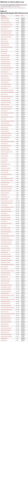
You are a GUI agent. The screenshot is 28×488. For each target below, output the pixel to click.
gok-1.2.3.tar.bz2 (4, 176)
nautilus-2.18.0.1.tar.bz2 (5, 59)
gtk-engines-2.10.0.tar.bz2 (5, 262)
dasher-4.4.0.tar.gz (4, 28)
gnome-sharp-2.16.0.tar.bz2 (6, 289)
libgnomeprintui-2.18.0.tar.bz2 (6, 256)
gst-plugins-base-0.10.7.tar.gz (6, 135)
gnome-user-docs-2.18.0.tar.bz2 (6, 47)
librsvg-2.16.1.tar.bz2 (4, 311)
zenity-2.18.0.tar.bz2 (4, 155)
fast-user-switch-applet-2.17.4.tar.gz (7, 207)
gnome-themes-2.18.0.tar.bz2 (6, 102)
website (1, 8)
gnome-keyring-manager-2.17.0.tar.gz (7, 270)
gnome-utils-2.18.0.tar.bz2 (5, 65)
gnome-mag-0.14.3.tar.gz (5, 196)
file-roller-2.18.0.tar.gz (5, 147)
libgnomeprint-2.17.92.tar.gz (6, 190)
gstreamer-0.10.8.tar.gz (5, 104)
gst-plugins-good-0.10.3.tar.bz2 (6, 188)
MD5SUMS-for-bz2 (4, 338)
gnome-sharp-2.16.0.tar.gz (5, 258)
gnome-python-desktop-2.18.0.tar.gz (7, 264)
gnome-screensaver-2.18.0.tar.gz (7, 106)
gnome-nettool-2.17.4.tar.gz (6, 254)
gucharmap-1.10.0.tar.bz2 (5, 100)
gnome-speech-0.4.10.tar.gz (6, 291)
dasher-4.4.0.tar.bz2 (4, 41)
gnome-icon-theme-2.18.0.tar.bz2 (7, 96)
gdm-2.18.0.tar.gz (4, 53)
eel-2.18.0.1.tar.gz (4, 221)
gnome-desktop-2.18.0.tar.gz (6, 145)
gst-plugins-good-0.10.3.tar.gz (6, 133)
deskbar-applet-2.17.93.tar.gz (6, 211)
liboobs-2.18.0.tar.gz (4, 297)
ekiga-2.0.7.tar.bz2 (4, 49)
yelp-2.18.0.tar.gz (4, 166)
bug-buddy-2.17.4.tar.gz (5, 237)
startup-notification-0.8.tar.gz (6, 317)
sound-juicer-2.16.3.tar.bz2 (5, 168)
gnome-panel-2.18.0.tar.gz (5, 61)
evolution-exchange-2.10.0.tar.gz (6, 151)
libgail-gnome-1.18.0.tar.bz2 (6, 330)
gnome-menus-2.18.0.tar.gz (6, 274)
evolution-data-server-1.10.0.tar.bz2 (7, 34)
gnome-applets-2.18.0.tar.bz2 (6, 32)
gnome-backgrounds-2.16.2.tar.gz (7, 178)
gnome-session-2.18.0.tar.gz (6, 209)
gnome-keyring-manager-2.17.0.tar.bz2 (8, 299)
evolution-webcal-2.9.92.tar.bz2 (6, 336)
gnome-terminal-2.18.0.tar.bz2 (6, 125)
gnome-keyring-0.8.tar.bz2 (5, 303)
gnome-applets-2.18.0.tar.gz (6, 22)
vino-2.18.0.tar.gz (4, 225)
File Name (3, 15)
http (21, 4)
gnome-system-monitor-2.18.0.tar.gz (7, 112)
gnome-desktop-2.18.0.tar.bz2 (6, 174)
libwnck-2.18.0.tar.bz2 (5, 293)
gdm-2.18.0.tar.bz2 (4, 71)
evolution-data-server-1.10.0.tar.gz (7, 24)
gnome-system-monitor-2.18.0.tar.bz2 (7, 141)
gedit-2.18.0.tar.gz (4, 51)
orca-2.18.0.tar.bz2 (4, 205)
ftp (24, 4)
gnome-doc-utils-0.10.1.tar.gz (6, 231)
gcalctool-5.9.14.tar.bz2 (5, 182)
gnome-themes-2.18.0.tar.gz (6, 86)
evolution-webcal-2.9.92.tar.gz (6, 334)
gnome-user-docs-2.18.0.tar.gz (6, 30)
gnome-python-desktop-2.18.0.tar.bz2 (7, 307)
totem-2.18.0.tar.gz (4, 88)
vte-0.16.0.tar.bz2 (4, 194)
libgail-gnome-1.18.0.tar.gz (5, 315)
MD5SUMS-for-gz (4, 340)
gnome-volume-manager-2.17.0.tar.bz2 (8, 313)
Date (22, 15)
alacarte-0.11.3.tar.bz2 (5, 332)
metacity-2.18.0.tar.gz (5, 82)
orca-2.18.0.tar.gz (4, 157)
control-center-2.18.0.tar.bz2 (6, 108)
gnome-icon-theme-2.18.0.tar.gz (6, 73)
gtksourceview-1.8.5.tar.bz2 (6, 229)
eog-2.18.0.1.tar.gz (4, 143)
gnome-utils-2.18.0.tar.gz (5, 55)
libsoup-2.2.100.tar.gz (5, 246)
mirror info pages (17, 6)
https (23, 4)
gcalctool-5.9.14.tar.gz (5, 131)
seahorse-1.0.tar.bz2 (4, 129)
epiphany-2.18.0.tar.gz (5, 43)
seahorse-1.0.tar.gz (4, 94)
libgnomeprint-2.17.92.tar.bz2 (6, 223)
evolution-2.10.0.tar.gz (5, 18)
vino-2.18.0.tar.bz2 (4, 268)
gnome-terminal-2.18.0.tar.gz (6, 84)
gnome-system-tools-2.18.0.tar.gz (7, 67)
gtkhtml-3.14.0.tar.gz (4, 127)
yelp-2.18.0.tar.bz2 (4, 213)
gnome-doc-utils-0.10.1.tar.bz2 (6, 309)
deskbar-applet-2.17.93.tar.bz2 (6, 260)
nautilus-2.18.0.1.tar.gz (5, 45)
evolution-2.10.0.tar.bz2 (5, 20)
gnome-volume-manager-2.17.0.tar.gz (7, 295)
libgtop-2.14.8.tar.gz (4, 198)
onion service (3, 5)
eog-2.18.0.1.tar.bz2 (4, 172)
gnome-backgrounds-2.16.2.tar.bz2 (7, 180)
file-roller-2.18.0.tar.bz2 (5, 192)
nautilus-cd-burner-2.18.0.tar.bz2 (6, 239)
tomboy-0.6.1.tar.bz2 (4, 184)
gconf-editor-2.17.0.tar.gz (5, 219)
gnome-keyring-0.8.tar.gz (5, 272)
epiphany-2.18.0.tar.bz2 (5, 57)
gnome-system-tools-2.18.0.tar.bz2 (7, 90)
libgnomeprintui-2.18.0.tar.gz (6, 217)
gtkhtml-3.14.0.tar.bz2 (5, 170)
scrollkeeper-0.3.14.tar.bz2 (5, 278)
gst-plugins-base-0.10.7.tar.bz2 (6, 186)
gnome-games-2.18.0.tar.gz (6, 26)
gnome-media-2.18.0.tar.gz (5, 63)
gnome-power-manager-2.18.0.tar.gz (7, 92)
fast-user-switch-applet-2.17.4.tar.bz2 (7, 235)
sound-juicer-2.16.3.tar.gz (5, 149)
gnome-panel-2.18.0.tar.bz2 (6, 98)
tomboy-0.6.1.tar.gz (4, 153)
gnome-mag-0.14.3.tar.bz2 (5, 227)
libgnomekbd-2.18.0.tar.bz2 (6, 319)
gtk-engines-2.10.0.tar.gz (5, 215)
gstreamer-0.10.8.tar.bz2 (5, 137)
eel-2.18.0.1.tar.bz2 (4, 252)
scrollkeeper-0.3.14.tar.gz (5, 250)
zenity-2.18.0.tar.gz (4, 139)
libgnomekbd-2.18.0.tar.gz (5, 301)
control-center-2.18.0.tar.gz (5, 69)
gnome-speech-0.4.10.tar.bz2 (6, 321)
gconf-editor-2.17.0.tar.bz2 (5, 248)
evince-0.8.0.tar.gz (4, 110)
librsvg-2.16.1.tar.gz (4, 276)
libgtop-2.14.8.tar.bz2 (4, 233)
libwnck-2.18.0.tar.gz (4, 266)
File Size (17, 15)
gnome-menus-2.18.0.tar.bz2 (6, 305)
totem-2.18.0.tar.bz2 (4, 114)
